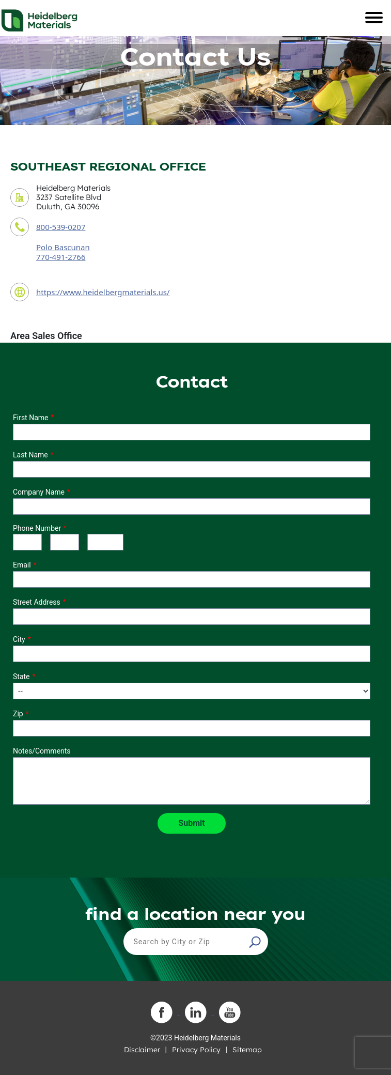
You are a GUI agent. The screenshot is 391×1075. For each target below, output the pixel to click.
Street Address (36, 602)
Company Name (39, 492)
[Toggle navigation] (374, 17)
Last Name (30, 455)
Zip (18, 714)
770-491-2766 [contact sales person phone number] (60, 257)
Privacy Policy (196, 1049)
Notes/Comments (42, 751)
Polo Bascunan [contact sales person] (63, 247)
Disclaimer (142, 1049)
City (19, 639)
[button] (256, 941)
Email (22, 565)
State (21, 676)
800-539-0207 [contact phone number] (60, 227)
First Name (30, 417)
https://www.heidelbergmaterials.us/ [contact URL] (103, 292)
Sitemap (247, 1049)
